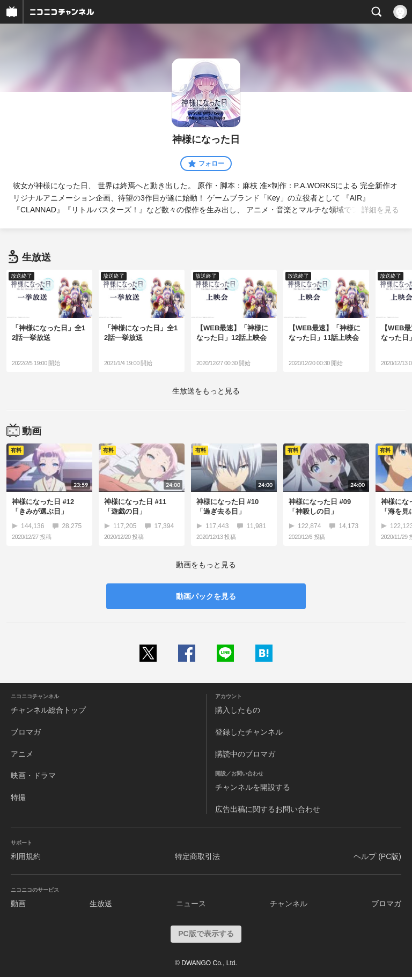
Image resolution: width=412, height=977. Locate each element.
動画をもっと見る (206, 564)
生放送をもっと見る (206, 391)
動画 (18, 903)
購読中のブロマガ (245, 754)
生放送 (101, 903)
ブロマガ (26, 732)
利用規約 (26, 856)
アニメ (22, 754)
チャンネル (288, 903)
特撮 (18, 797)
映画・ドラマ (33, 775)
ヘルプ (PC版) (377, 856)
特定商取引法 (197, 856)
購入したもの (237, 710)
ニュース (191, 903)
